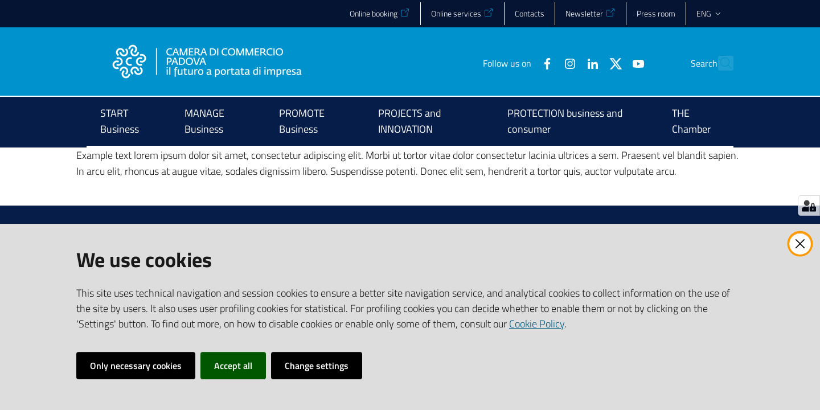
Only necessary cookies (136, 365)
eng (709, 13)
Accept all (233, 365)
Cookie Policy (536, 323)
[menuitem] (129, 122)
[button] (719, 63)
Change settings (316, 365)
